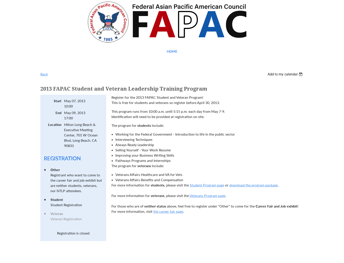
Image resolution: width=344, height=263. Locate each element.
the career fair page (168, 211)
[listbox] (286, 74)
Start (57, 101)
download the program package (253, 185)
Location (54, 124)
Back (44, 74)
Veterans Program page (207, 195)
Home (172, 51)
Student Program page (207, 185)
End (58, 113)
